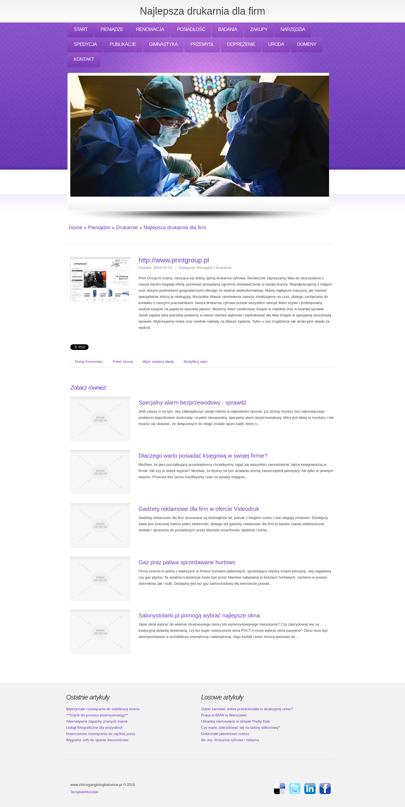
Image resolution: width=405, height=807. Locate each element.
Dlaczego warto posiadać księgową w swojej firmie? (203, 456)
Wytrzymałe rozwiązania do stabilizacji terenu (103, 709)
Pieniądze (99, 227)
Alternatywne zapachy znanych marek (97, 721)
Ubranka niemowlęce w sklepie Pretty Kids (235, 721)
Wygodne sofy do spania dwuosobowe (97, 740)
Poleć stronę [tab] (122, 361)
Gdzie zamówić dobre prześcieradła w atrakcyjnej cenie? (247, 709)
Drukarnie (127, 227)
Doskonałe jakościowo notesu (225, 734)
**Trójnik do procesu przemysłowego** (97, 715)
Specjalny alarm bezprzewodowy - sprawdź (193, 402)
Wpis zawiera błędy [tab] (158, 361)
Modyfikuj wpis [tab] (196, 361)
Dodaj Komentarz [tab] (89, 361)
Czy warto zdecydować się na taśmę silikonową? (240, 727)
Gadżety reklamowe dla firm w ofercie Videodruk (199, 509)
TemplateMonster (84, 792)
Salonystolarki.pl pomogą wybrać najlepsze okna (199, 615)
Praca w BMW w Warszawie (224, 715)
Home (75, 227)
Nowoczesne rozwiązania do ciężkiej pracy (100, 734)
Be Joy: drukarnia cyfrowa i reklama (230, 740)
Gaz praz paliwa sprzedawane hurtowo (187, 562)
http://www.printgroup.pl (174, 260)
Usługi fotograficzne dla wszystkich (94, 727)
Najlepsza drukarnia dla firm (174, 227)
